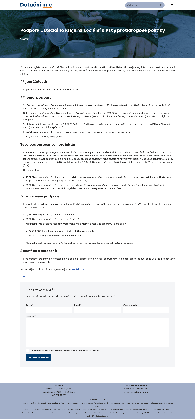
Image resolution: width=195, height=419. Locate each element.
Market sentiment (100, 416)
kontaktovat (78, 269)
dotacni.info (33, 409)
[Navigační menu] (172, 5)
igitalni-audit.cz (30, 413)
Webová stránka (130, 305)
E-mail (77, 305)
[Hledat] (141, 5)
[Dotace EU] (36, 5)
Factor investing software (158, 413)
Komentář (31, 316)
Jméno (29, 305)
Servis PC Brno (50, 409)
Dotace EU (100, 400)
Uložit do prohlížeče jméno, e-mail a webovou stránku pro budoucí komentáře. (65, 350)
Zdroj (23, 276)
